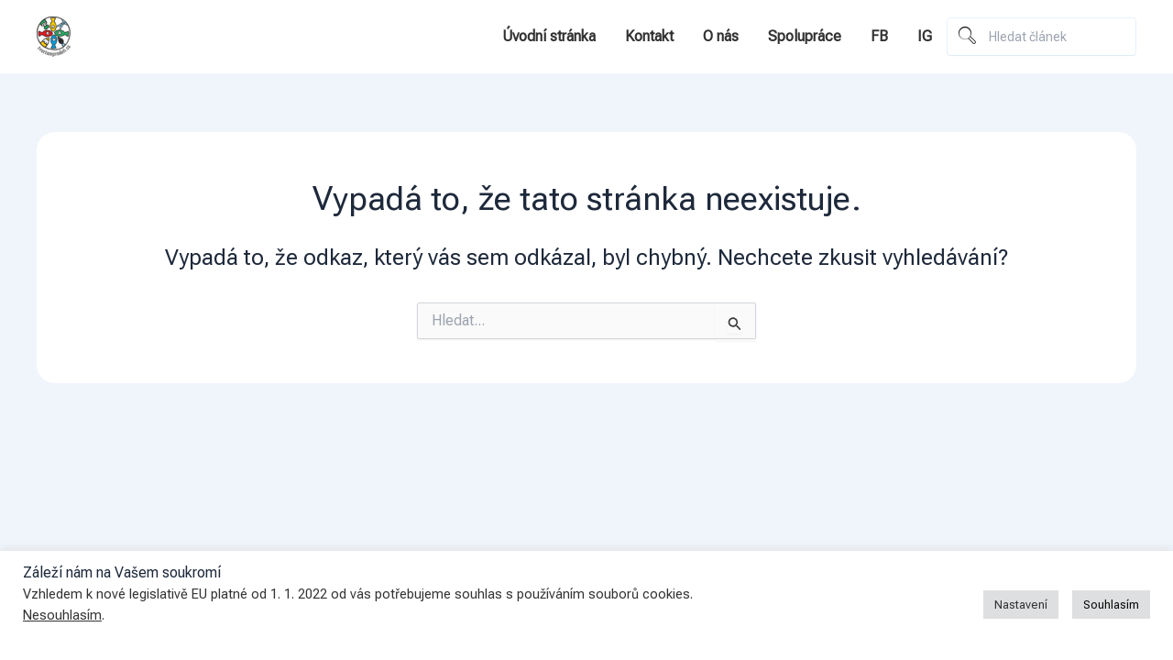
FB (879, 36)
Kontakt (649, 36)
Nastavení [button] (1020, 604)
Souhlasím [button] (1111, 604)
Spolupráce (804, 36)
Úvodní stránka (549, 36)
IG (924, 36)
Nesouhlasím (62, 615)
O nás (721, 36)
